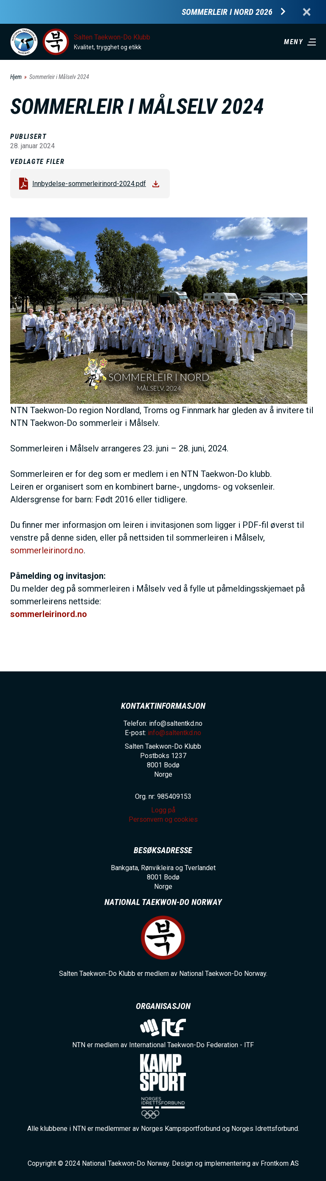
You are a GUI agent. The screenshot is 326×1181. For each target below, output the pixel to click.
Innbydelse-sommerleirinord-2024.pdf (89, 184)
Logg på (163, 810)
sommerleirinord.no (47, 550)
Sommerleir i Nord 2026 (227, 12)
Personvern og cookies (163, 819)
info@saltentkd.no (174, 733)
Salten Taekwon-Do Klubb (112, 37)
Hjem (16, 76)
